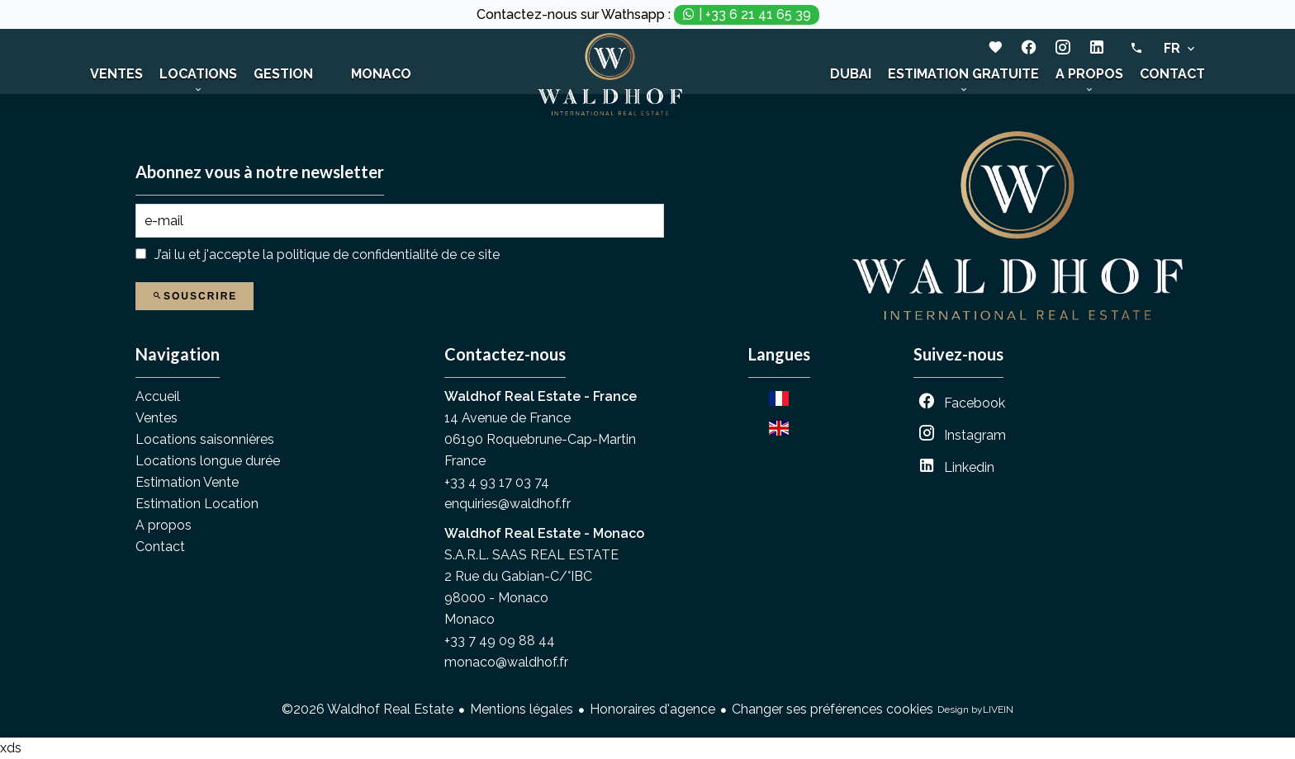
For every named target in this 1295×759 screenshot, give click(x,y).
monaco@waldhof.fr (506, 662)
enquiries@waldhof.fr (507, 504)
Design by (975, 710)
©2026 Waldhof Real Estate (367, 709)
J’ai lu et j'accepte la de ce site (327, 254)
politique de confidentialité (357, 254)
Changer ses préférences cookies (832, 709)
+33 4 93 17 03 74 (496, 482)
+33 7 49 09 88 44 (499, 640)
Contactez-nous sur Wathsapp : (648, 15)
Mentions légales (521, 709)
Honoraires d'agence (652, 709)
